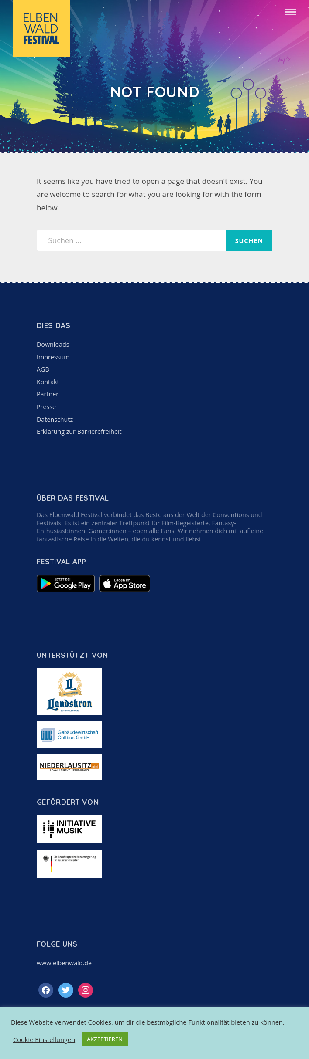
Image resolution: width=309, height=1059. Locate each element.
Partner (47, 394)
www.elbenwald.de (64, 963)
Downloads (53, 344)
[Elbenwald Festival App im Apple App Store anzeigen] (124, 589)
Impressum (53, 357)
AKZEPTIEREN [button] (105, 1039)
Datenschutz (55, 419)
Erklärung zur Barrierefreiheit (79, 431)
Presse (46, 407)
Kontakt (48, 382)
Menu (290, 12)
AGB (43, 369)
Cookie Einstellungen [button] (44, 1039)
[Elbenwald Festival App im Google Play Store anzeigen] (66, 589)
